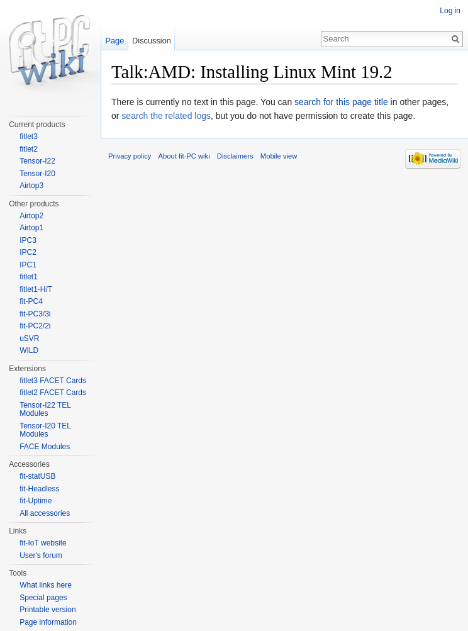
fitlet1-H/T (36, 289)
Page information (48, 622)
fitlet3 (29, 136)
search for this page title (341, 102)
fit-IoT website (43, 543)
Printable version (47, 609)
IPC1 (28, 264)
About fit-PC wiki (184, 156)
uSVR (29, 338)
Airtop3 (31, 185)
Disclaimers (235, 156)
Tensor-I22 (37, 161)
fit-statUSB (37, 476)
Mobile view (278, 156)
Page (114, 40)
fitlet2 (29, 149)
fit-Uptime (36, 500)
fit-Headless (39, 488)
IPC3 (28, 240)
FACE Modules (45, 446)
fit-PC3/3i (35, 314)
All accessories (45, 513)
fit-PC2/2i (35, 325)
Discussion (151, 40)
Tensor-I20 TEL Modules (45, 430)
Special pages (43, 597)
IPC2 (28, 252)
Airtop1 (31, 227)
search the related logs (166, 116)
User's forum (41, 555)
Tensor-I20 (37, 173)
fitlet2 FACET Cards (53, 392)
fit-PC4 (31, 301)
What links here (46, 585)
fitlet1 (29, 276)
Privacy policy (129, 156)
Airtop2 (31, 215)
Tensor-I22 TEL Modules (45, 409)
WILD (29, 350)
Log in (450, 10)
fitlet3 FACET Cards (53, 380)
